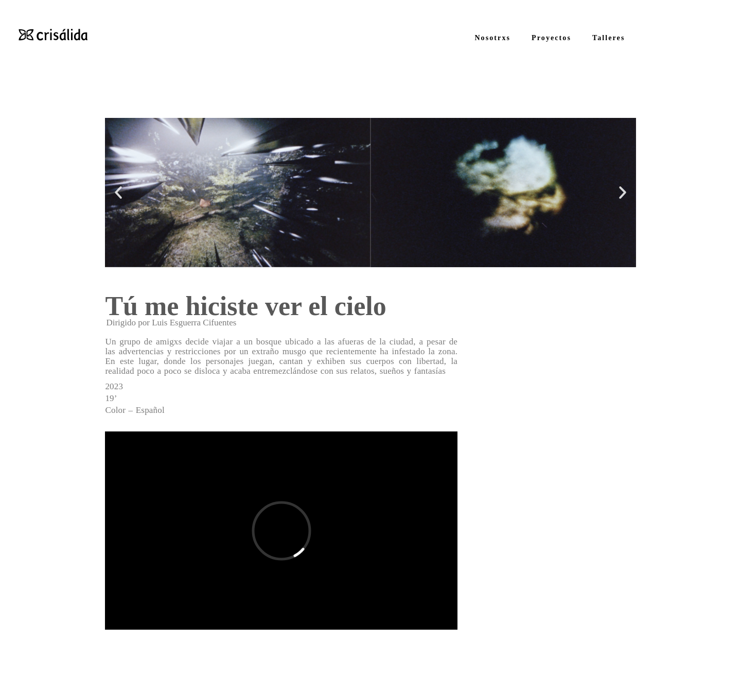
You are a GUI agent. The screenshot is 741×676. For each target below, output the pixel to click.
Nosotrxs (492, 38)
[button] (118, 192)
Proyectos (551, 38)
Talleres (608, 38)
